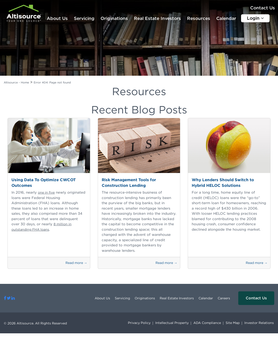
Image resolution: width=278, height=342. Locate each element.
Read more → (76, 263)
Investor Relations (259, 323)
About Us (57, 18)
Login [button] (255, 18)
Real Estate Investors (157, 18)
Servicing (84, 18)
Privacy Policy (139, 323)
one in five (46, 192)
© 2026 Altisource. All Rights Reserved (35, 323)
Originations (114, 18)
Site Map (233, 323)
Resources (198, 18)
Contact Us (262, 8)
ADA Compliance (207, 323)
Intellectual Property (172, 323)
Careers (224, 298)
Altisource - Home (16, 82)
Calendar (226, 18)
